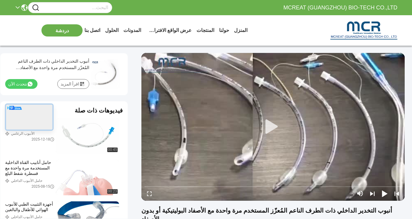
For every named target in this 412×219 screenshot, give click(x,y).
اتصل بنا (92, 30)
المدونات (132, 30)
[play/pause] (384, 193)
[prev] (397, 193)
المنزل (240, 30)
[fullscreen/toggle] (149, 193)
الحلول (112, 30)
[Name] (35, 8)
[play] (273, 126)
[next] (372, 193)
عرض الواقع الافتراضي (169, 30)
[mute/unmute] (360, 193)
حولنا (224, 30)
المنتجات (205, 30)
